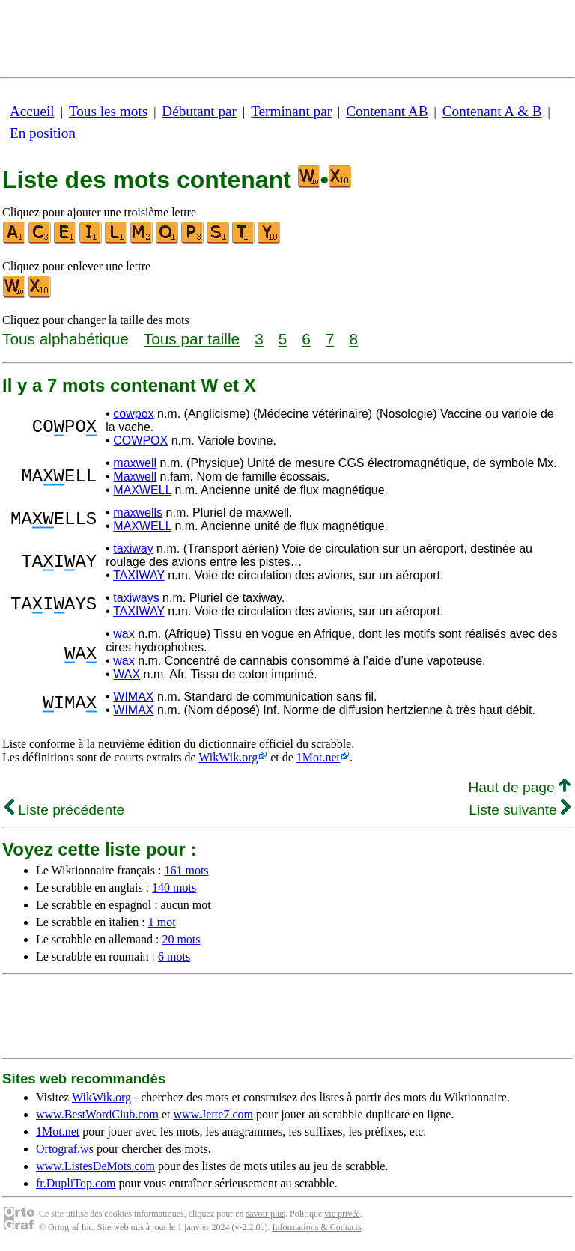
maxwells (137, 512)
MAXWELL (142, 490)
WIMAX (133, 696)
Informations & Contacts (316, 1227)
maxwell (134, 463)
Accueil (32, 111)
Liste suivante (520, 810)
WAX (126, 674)
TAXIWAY (139, 575)
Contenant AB (387, 111)
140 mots (174, 887)
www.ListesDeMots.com (95, 1166)
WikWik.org (228, 757)
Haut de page (519, 787)
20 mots (181, 939)
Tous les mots (108, 111)
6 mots (174, 956)
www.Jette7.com (213, 1114)
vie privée (342, 1213)
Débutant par (199, 111)
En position (43, 133)
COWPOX (140, 440)
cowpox (133, 413)
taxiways (136, 597)
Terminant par (291, 111)
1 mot (162, 922)
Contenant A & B (492, 111)
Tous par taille (192, 338)
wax (123, 633)
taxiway (133, 548)
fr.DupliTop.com (75, 1183)
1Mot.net (318, 757)
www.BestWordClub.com (97, 1114)
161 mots (186, 870)
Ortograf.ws (65, 1148)
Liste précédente (64, 810)
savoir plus (265, 1213)
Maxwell (134, 476)
